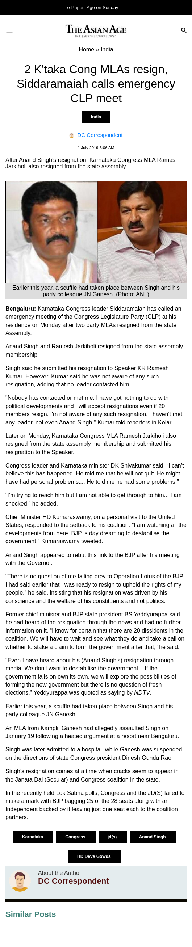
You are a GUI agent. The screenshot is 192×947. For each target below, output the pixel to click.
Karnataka (33, 836)
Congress (76, 836)
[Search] (184, 31)
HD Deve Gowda (94, 856)
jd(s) (113, 836)
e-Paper (75, 7)
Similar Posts (30, 914)
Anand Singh (153, 836)
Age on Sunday (102, 7)
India (96, 117)
